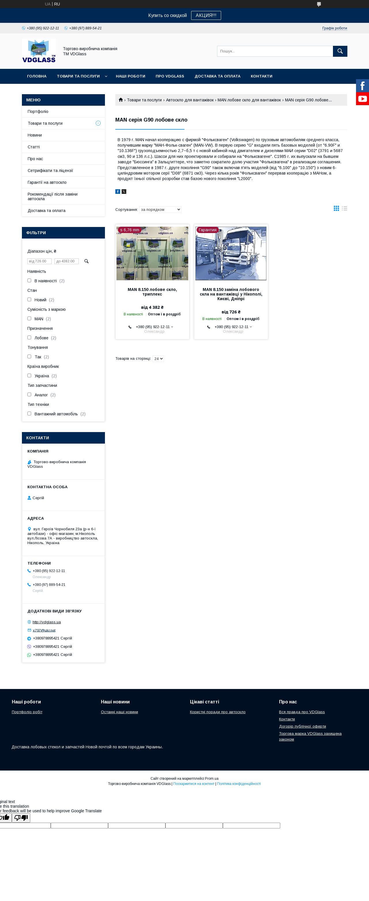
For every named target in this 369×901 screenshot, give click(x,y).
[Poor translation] (21, 818)
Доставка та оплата (217, 76)
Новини (35, 135)
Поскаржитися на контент (193, 784)
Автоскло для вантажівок (190, 100)
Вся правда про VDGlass (302, 712)
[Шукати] (340, 51)
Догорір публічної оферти (302, 726)
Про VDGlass (170, 76)
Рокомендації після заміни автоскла (53, 196)
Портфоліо (38, 111)
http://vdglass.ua (47, 622)
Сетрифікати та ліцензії (50, 170)
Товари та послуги (78, 76)
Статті (34, 147)
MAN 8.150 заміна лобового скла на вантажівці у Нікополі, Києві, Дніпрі (231, 294)
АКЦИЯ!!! (206, 15)
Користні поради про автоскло (218, 712)
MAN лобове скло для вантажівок (249, 100)
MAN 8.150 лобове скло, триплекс (152, 291)
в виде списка (344, 210)
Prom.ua (212, 779)
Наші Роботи (130, 76)
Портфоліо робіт (27, 712)
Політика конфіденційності (239, 784)
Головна (36, 76)
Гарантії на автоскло (47, 182)
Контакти (261, 76)
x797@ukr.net (44, 630)
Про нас (35, 158)
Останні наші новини (119, 712)
